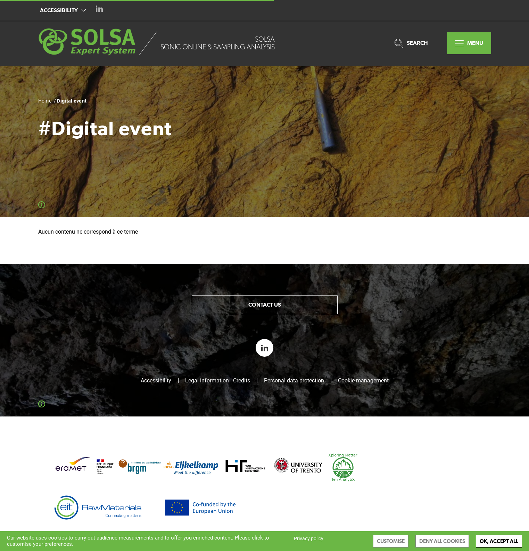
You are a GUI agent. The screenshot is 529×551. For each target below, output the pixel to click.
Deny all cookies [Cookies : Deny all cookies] (442, 541)
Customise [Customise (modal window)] (391, 541)
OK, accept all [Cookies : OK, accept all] (499, 541)
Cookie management (363, 380)
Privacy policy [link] (308, 538)
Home (45, 101)
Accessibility (63, 10)
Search (411, 43)
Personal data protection (294, 380)
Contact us (264, 304)
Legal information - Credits (217, 380)
